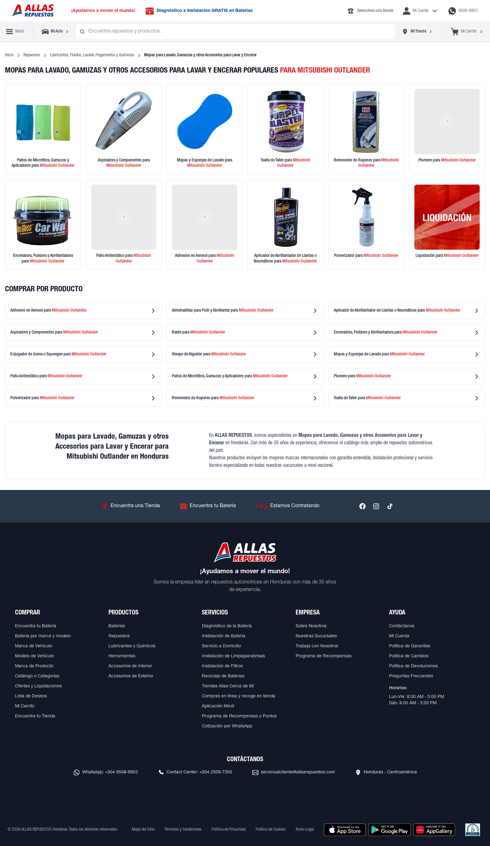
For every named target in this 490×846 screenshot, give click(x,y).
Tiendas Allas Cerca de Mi (228, 686)
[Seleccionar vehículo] (55, 31)
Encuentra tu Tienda (35, 716)
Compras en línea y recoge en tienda (238, 696)
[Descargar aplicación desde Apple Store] (345, 829)
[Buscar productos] (82, 31)
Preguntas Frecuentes (411, 676)
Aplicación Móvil (218, 706)
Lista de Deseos (31, 696)
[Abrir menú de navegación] (15, 31)
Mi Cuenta (399, 636)
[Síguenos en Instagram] (376, 506)
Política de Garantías (409, 646)
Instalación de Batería (223, 636)
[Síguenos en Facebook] (362, 506)
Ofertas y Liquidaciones (38, 686)
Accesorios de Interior (130, 666)
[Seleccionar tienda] (417, 31)
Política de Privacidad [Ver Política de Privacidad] (229, 830)
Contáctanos (401, 626)
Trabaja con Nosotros (317, 646)
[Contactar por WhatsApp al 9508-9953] (462, 11)
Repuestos (31, 55)
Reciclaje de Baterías (223, 676)
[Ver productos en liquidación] (447, 224)
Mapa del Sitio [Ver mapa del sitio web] (143, 830)
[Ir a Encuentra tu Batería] (208, 506)
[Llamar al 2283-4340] (370, 11)
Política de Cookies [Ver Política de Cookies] (271, 830)
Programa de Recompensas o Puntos (239, 716)
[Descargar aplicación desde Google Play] (389, 829)
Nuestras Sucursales (316, 636)
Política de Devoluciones (413, 666)
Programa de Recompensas (324, 656)
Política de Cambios (408, 656)
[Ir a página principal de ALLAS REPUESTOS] (33, 11)
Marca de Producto (34, 666)
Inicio (9, 55)
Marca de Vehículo (33, 646)
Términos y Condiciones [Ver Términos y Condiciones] (183, 830)
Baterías (116, 626)
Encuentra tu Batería (35, 626)
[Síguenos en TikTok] (390, 506)
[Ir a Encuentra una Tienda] (131, 506)
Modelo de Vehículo (34, 656)
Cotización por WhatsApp (227, 726)
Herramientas (121, 656)
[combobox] (235, 31)
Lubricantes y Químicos (131, 646)
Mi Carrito (24, 706)
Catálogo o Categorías (37, 676)
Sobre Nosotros (311, 626)
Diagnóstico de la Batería (227, 626)
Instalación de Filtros (222, 666)
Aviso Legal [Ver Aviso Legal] (305, 830)
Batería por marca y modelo (43, 636)
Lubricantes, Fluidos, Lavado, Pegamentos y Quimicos (92, 55)
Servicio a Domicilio (221, 646)
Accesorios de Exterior (130, 676)
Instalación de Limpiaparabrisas (233, 656)
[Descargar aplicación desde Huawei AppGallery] (434, 829)
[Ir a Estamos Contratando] (287, 506)
